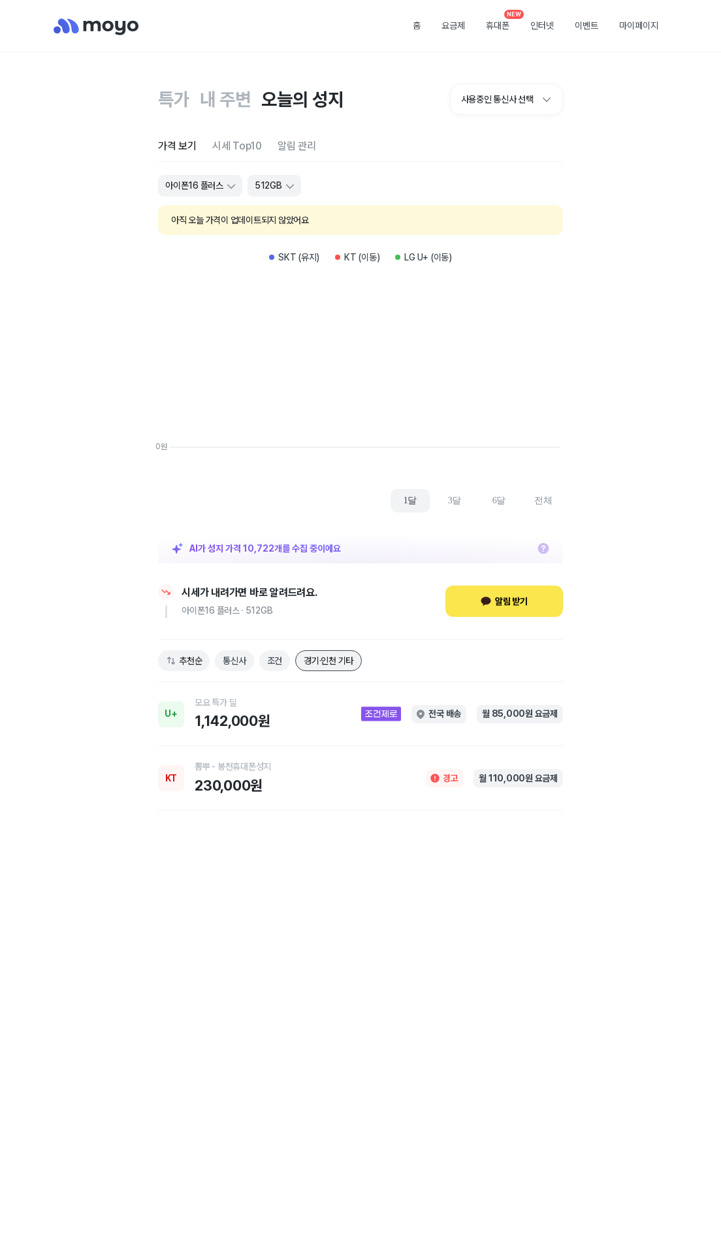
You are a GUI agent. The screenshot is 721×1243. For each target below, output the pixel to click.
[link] (360, 714)
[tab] (177, 146)
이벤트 (586, 25)
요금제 (453, 25)
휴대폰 (502, 21)
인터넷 (542, 25)
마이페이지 (638, 25)
